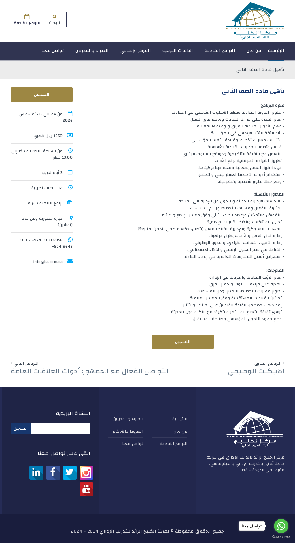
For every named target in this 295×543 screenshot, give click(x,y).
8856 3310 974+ (47, 240)
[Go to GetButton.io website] (281, 537)
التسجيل (182, 341)
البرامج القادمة (220, 53)
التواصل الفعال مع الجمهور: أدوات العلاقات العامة (90, 371)
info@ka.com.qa (48, 262)
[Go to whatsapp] (281, 526)
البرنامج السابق (268, 363)
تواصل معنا (52, 53)
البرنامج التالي (26, 363)
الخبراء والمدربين (92, 53)
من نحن (254, 53)
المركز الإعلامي (135, 53)
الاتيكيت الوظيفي (256, 371)
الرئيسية (276, 53)
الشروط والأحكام (128, 431)
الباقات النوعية (177, 53)
